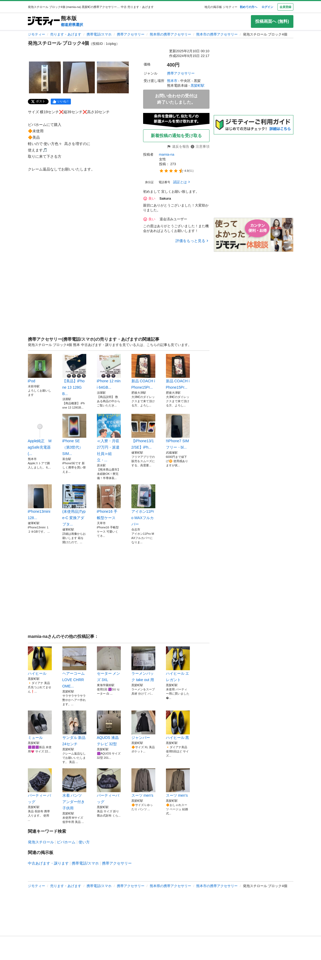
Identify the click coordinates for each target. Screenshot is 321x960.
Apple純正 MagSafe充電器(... (40, 435)
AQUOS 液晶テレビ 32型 (109, 728)
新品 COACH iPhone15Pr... (143, 371)
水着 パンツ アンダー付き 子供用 (74, 789)
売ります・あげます (65, 34)
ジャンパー (143, 725)
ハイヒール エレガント (178, 664)
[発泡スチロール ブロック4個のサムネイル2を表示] (79, 77)
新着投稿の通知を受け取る (176, 135)
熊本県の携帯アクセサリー (170, 34)
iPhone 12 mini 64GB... (109, 371)
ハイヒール (40, 661)
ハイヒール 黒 (178, 725)
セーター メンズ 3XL (109, 664)
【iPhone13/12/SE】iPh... (143, 431)
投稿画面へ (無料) (272, 21)
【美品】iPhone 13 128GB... (74, 375)
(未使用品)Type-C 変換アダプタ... (74, 505)
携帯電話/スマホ (99, 34)
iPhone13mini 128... (40, 502)
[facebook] (61, 101)
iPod (40, 368)
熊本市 (172, 81)
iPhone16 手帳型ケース (109, 502)
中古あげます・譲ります (48, 863)
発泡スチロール (41, 842)
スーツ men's (143, 782)
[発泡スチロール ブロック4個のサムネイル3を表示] (113, 77)
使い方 (84, 842)
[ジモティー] (44, 21)
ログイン (267, 6)
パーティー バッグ (40, 786)
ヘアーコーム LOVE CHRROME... (74, 667)
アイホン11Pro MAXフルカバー (143, 505)
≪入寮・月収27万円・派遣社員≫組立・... (109, 438)
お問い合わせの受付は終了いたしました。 (176, 99)
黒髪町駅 (197, 85)
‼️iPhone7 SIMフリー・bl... (178, 431)
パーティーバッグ (109, 786)
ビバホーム (66, 842)
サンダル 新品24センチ (74, 728)
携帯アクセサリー (130, 34)
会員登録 (285, 6)
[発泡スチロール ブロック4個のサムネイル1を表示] (45, 77)
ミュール (40, 725)
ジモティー (36, 34)
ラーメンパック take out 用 (143, 664)
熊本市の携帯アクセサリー (217, 34)
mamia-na (166, 154)
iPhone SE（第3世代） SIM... (74, 435)
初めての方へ (248, 6)
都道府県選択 (72, 25)
